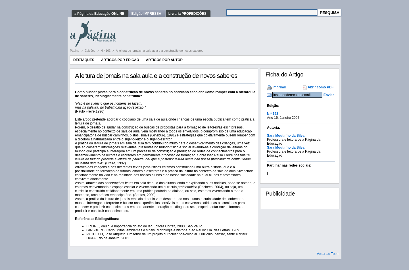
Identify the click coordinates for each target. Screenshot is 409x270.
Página (75, 50)
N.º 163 (106, 50)
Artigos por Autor (164, 60)
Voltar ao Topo (328, 254)
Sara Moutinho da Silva (285, 136)
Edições (90, 50)
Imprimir (279, 87)
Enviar (329, 95)
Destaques (83, 60)
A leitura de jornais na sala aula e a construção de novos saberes (159, 50)
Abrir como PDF (320, 87)
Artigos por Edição (120, 60)
